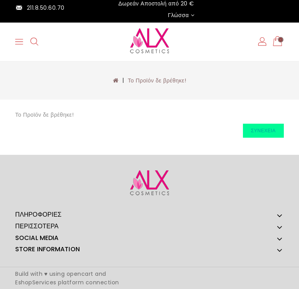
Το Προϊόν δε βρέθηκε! (157, 80)
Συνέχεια (263, 130)
